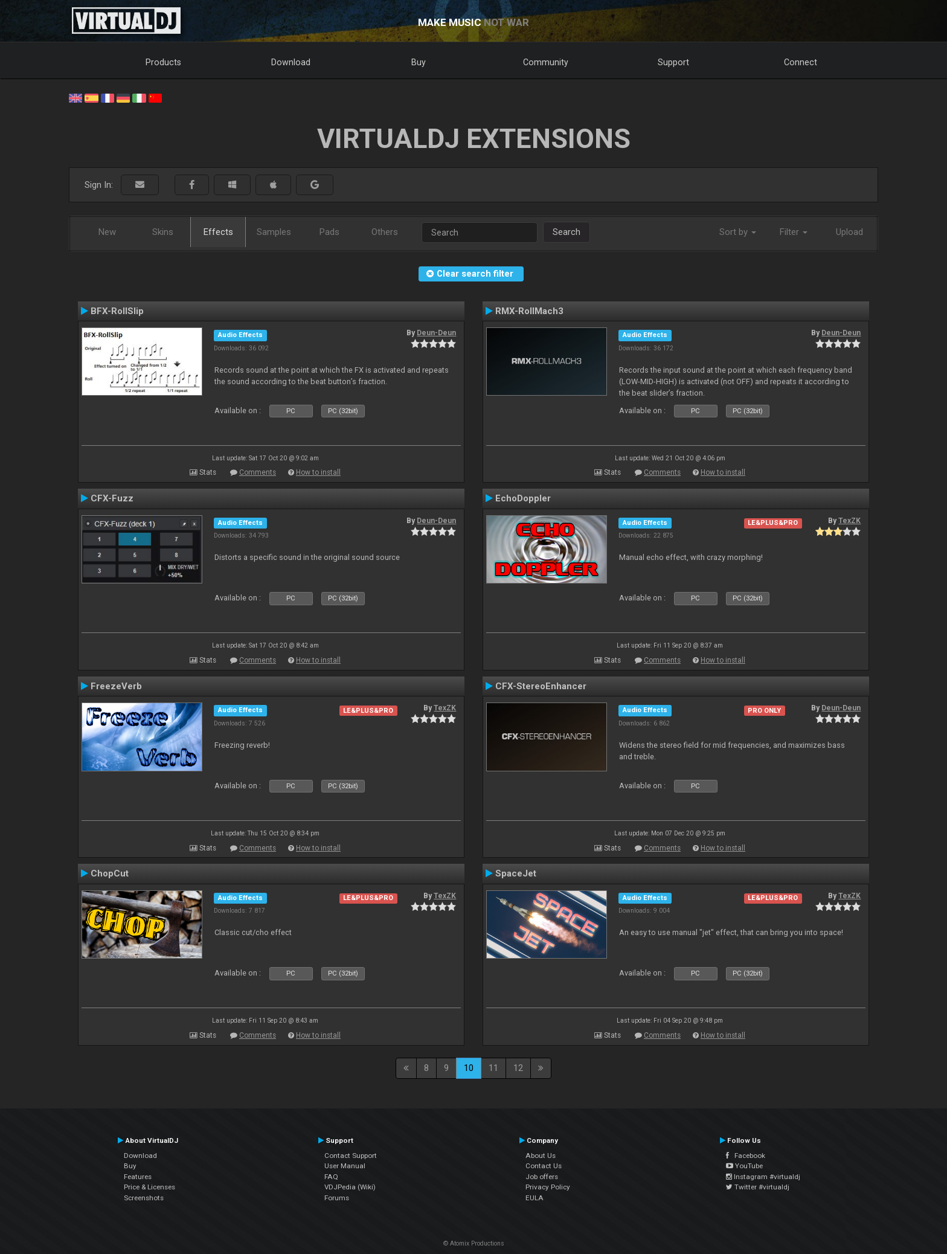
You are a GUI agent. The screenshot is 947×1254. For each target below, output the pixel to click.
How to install (318, 472)
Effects (218, 232)
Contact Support (350, 1155)
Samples (274, 232)
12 (518, 1068)
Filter (793, 232)
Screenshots (144, 1198)
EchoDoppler (523, 498)
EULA (534, 1198)
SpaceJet (515, 873)
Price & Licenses (149, 1187)
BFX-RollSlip (117, 311)
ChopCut (110, 873)
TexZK (849, 520)
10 (469, 1068)
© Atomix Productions (473, 1243)
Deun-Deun (436, 333)
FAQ (331, 1176)
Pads (329, 232)
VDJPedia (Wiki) (350, 1187)
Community (545, 62)
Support (673, 62)
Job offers (541, 1176)
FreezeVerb (116, 686)
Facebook (745, 1155)
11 (493, 1068)
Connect (800, 62)
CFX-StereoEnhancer (540, 686)
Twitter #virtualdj (757, 1187)
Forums (336, 1198)
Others (384, 232)
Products (163, 62)
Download (290, 62)
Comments (257, 472)
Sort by (737, 232)
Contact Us (543, 1166)
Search (566, 232)
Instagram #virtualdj (763, 1176)
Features (138, 1176)
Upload (849, 232)
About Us (540, 1155)
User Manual (344, 1166)
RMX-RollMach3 (529, 311)
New (107, 232)
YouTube (744, 1166)
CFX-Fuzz (112, 498)
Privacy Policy (547, 1187)
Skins (162, 232)
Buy (418, 62)
